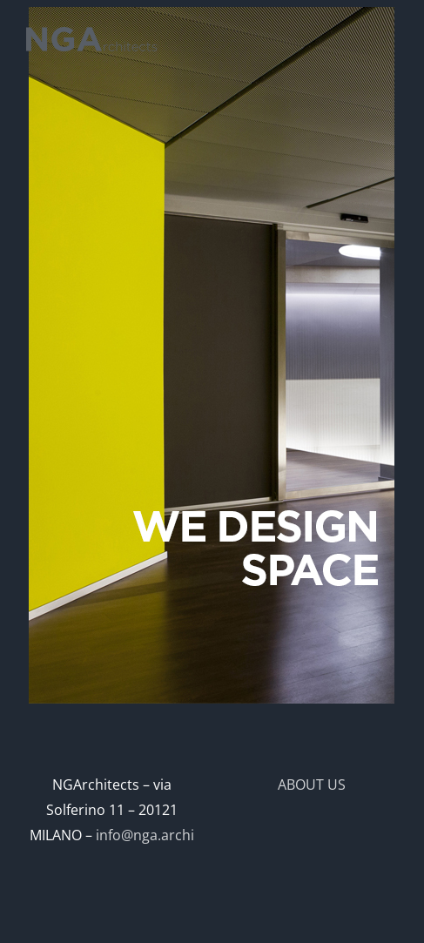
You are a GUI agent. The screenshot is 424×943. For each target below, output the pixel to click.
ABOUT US (312, 784)
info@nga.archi (145, 835)
